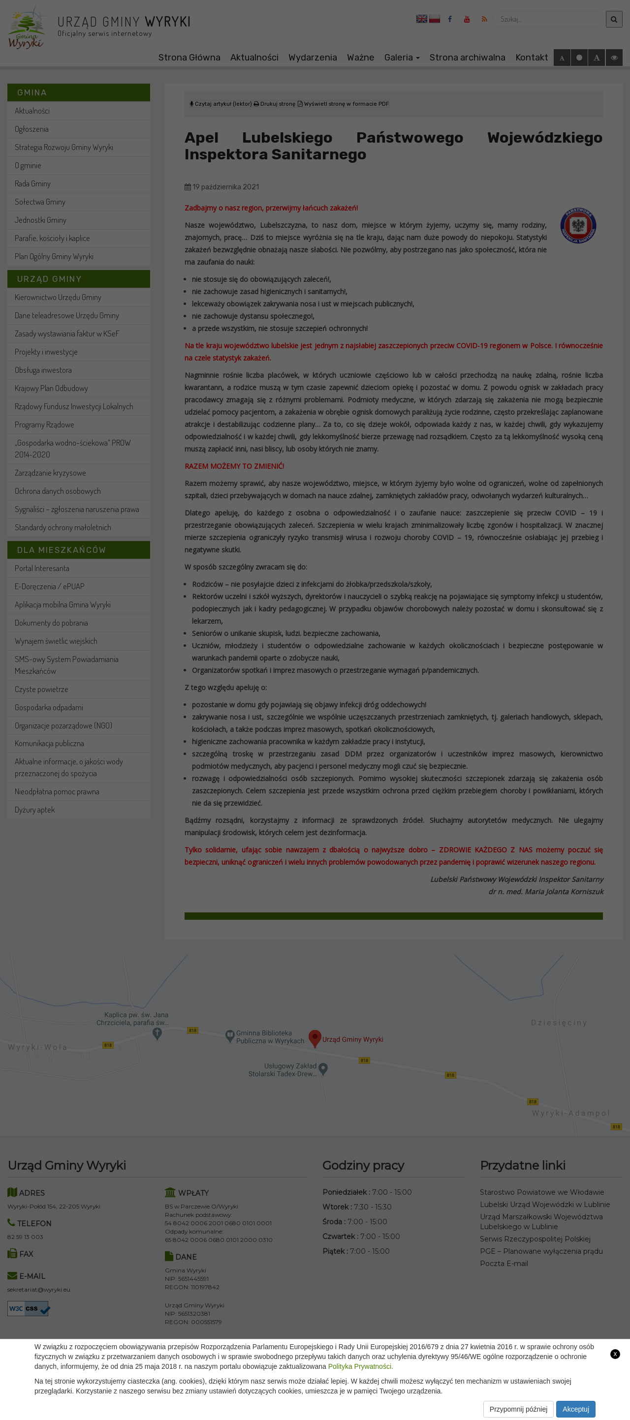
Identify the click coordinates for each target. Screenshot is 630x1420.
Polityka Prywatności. (360, 1366)
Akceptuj (576, 1409)
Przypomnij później (519, 1409)
